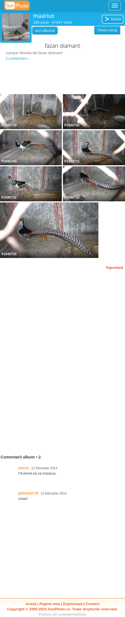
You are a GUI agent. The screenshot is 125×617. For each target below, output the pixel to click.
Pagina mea (50, 604)
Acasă (30, 604)
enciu (23, 467)
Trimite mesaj (107, 30)
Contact (93, 604)
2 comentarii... (18, 58)
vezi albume (45, 30)
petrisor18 (28, 493)
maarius (43, 15)
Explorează (73, 604)
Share (112, 19)
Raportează (114, 268)
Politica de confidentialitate (62, 614)
